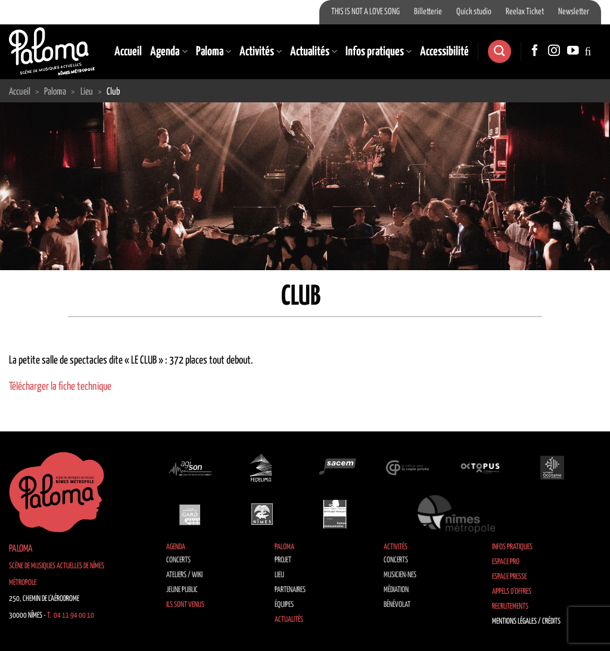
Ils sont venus (185, 605)
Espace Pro (505, 562)
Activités (260, 52)
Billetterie (428, 12)
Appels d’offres (511, 592)
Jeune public (182, 590)
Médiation (396, 590)
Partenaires (290, 590)
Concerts (178, 560)
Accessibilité (444, 52)
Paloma (213, 52)
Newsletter (573, 12)
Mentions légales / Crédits (526, 621)
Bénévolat (397, 605)
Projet (283, 560)
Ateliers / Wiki (184, 575)
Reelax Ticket (525, 12)
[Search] (499, 51)
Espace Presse (509, 577)
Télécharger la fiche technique (60, 386)
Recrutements (510, 607)
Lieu (279, 575)
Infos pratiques (379, 52)
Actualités (313, 52)
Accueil (128, 52)
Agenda (168, 52)
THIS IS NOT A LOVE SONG (365, 12)
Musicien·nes (400, 575)
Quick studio (473, 12)
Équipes (284, 605)
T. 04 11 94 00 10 (70, 615)
